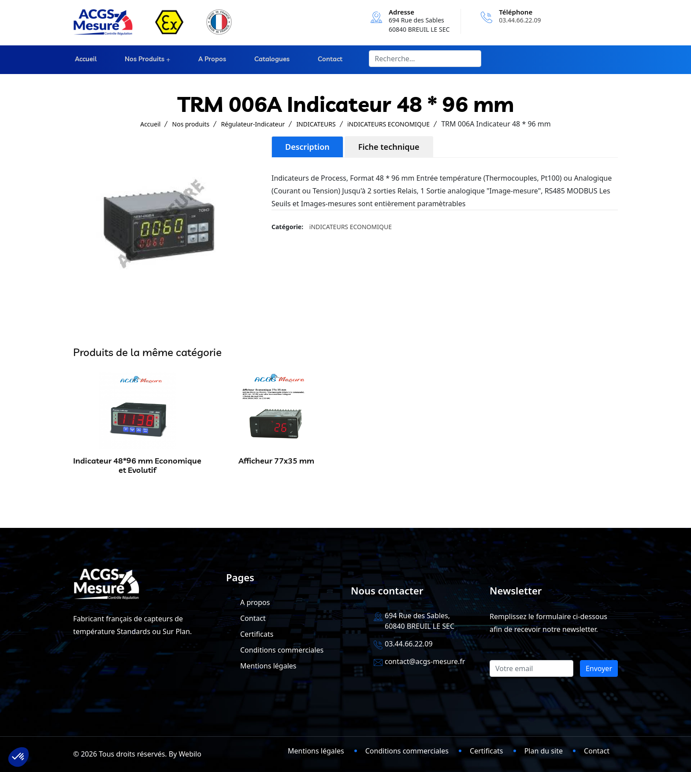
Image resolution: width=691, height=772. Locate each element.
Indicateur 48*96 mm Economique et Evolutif (137, 465)
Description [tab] (307, 146)
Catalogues (269, 60)
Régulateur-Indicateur (253, 124)
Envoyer (599, 668)
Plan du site (543, 751)
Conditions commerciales (281, 650)
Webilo (190, 754)
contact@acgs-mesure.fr (425, 661)
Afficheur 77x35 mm (276, 461)
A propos (210, 60)
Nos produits (142, 60)
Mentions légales (268, 666)
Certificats (256, 634)
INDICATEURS (315, 124)
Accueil (84, 60)
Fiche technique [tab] (389, 146)
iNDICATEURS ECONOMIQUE (388, 124)
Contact (326, 60)
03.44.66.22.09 (520, 20)
